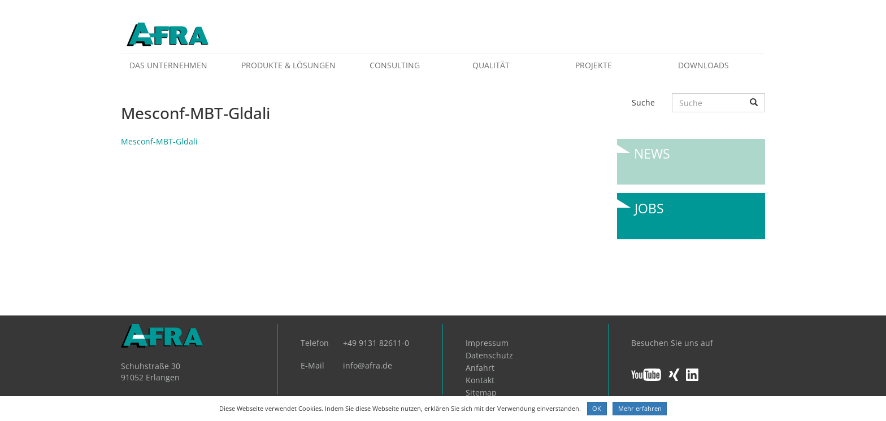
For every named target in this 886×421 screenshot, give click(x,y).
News (652, 153)
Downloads (703, 65)
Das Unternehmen (168, 65)
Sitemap (481, 392)
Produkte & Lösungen (288, 65)
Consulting (395, 65)
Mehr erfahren (640, 408)
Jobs (649, 208)
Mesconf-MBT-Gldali (159, 141)
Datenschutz (489, 355)
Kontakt (480, 380)
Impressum (487, 342)
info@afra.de (367, 365)
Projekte (593, 65)
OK (596, 408)
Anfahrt (480, 367)
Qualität (491, 65)
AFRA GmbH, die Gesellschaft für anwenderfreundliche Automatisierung (168, 35)
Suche (643, 102)
